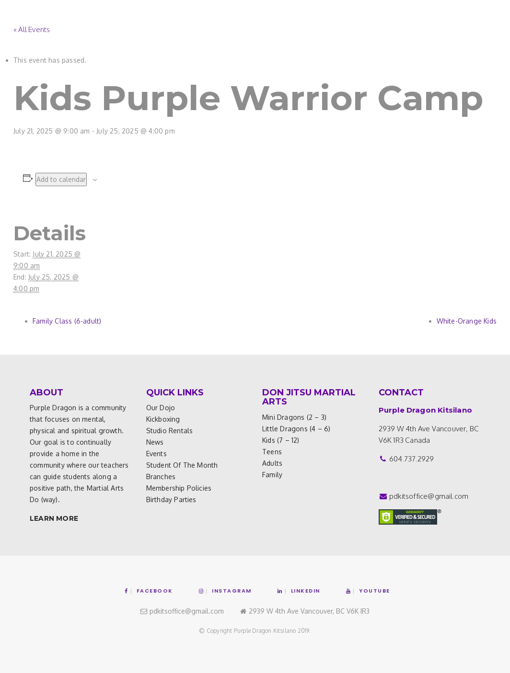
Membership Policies (179, 488)
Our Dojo (160, 408)
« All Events (31, 29)
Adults (272, 463)
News (155, 442)
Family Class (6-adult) (67, 321)
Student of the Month (182, 465)
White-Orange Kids (467, 321)
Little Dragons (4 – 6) (296, 429)
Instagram (225, 590)
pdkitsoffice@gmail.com (428, 496)
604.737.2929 (411, 458)
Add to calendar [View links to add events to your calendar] (61, 179)
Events (156, 453)
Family (272, 475)
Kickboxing (163, 419)
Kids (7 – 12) (281, 440)
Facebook (149, 590)
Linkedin (299, 590)
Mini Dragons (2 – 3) (294, 417)
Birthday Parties (171, 499)
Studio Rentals (169, 430)
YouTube (368, 590)
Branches (161, 476)
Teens (272, 452)
